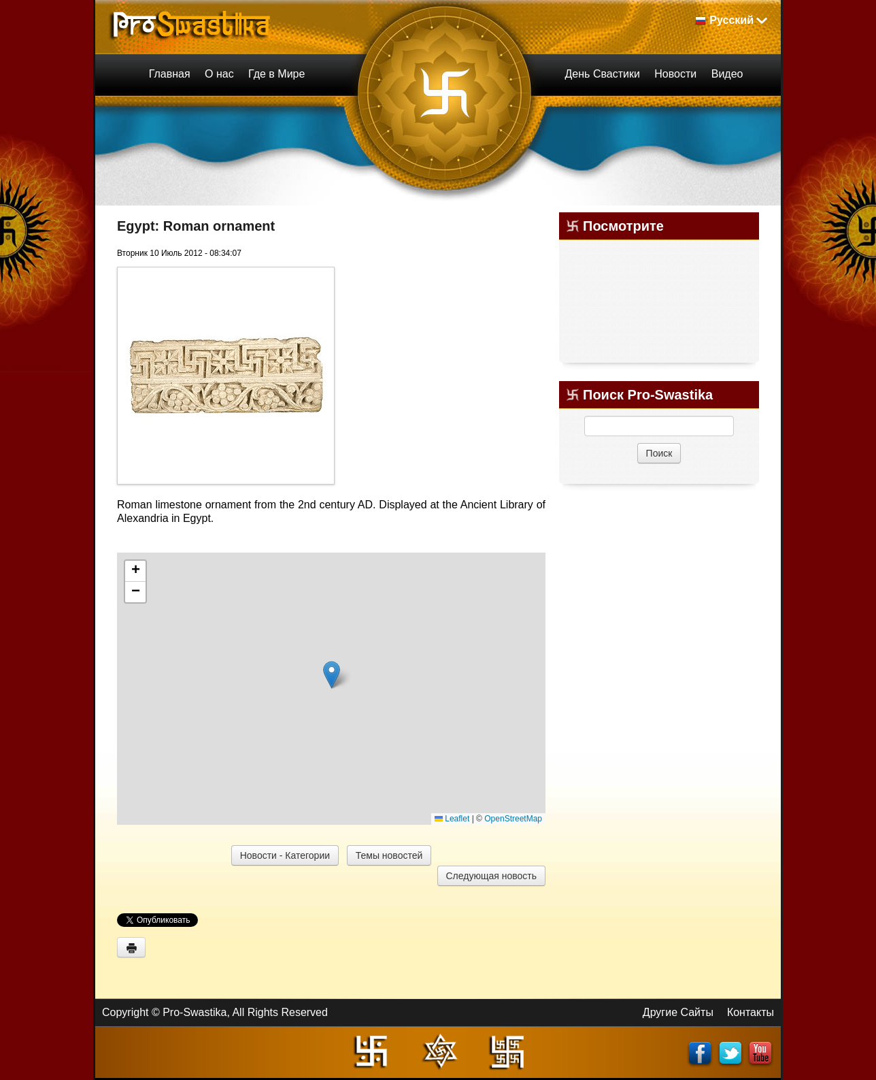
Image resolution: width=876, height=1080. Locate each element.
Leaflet (452, 818)
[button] (331, 675)
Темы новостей (389, 855)
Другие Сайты (678, 1012)
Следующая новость (491, 875)
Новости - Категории (285, 855)
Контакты (750, 1012)
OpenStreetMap (513, 818)
